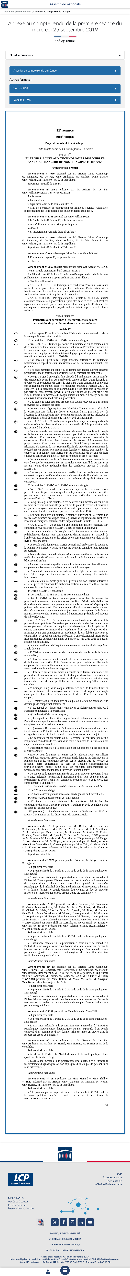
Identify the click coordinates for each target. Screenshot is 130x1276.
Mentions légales (18, 1259)
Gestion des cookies (110, 1259)
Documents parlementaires (17, 11)
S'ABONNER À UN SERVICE (64, 1245)
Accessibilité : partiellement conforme (46, 1259)
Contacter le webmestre (78, 1259)
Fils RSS (95, 1259)
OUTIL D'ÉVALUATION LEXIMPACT (64, 1250)
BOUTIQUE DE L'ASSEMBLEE (64, 1234)
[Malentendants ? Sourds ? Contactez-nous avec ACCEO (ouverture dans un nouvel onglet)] (40, 1222)
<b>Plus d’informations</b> (65, 55)
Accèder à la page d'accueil (4, 4)
